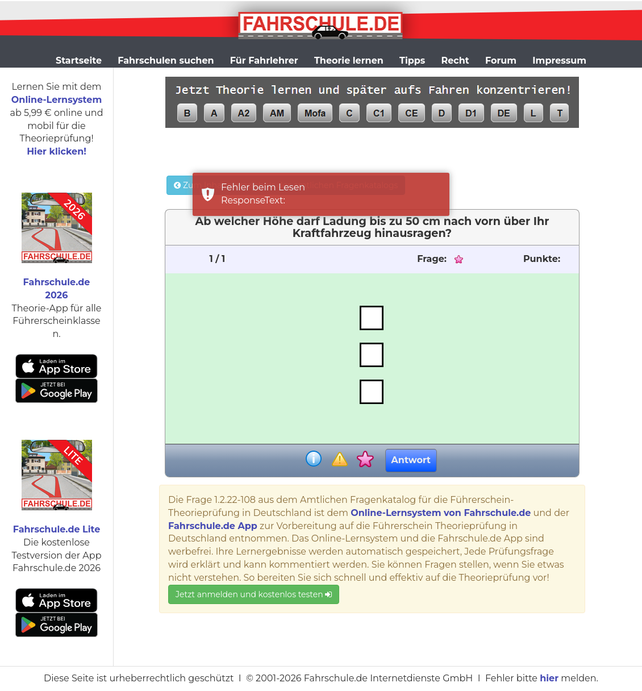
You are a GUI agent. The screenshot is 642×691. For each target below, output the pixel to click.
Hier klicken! (56, 151)
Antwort (411, 460)
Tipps (412, 60)
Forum (500, 60)
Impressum (559, 60)
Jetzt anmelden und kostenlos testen (254, 594)
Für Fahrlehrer (264, 60)
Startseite (79, 60)
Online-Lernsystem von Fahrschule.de (441, 512)
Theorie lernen (348, 60)
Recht (455, 60)
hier (549, 678)
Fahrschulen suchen (166, 60)
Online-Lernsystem (56, 99)
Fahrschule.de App (212, 526)
